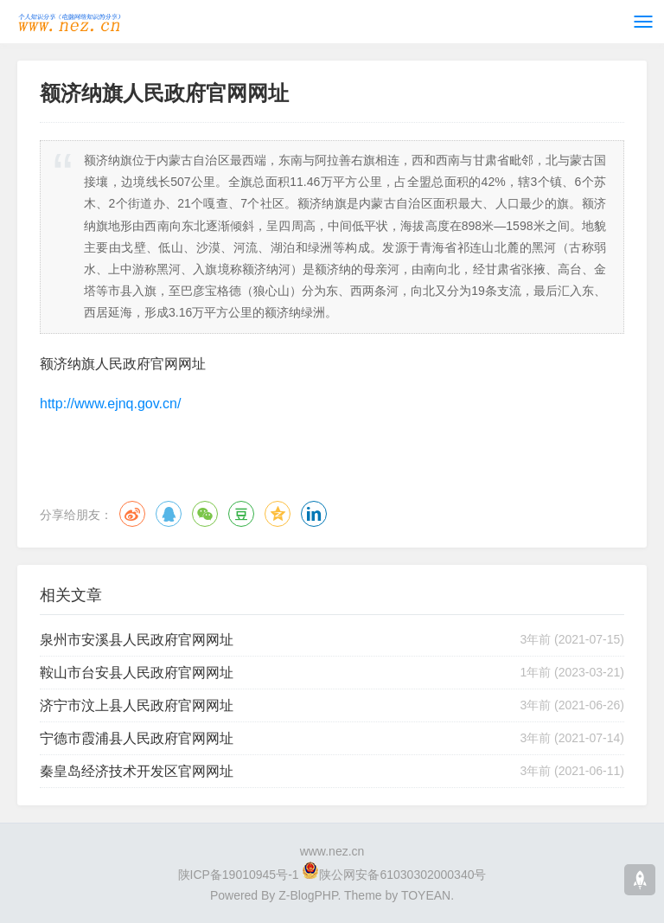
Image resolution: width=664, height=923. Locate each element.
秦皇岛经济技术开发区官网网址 (136, 771)
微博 (132, 514)
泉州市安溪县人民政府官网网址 (136, 639)
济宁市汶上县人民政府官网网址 (136, 705)
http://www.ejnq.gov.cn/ (110, 403)
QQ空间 (277, 514)
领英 (314, 514)
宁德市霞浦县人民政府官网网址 (136, 738)
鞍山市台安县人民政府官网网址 (136, 672)
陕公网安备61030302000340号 (402, 874)
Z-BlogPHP (307, 895)
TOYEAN (425, 895)
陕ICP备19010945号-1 (238, 874)
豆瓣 (241, 514)
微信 (205, 514)
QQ (169, 514)
